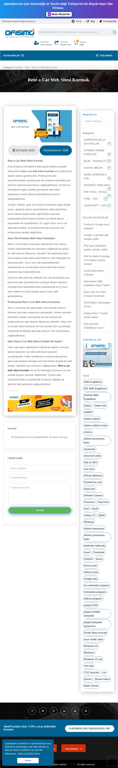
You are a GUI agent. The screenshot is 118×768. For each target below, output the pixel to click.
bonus (99, 559)
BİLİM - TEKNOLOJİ (95, 161)
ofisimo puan (91, 572)
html (86, 508)
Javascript (89, 449)
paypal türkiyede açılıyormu (93, 624)
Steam (87, 405)
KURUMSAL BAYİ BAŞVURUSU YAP (89, 728)
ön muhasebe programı (96, 585)
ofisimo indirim (92, 419)
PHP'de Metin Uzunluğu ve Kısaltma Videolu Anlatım (97, 260)
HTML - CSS (91, 198)
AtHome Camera (93, 495)
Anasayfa (18, 67)
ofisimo (88, 432)
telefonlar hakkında (94, 545)
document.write (92, 455)
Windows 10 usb (93, 659)
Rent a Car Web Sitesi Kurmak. (45, 67)
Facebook (98, 552)
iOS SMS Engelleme (95, 388)
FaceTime (103, 502)
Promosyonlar (108, 21)
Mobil (102, 515)
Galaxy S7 (89, 515)
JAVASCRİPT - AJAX (95, 205)
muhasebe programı (95, 592)
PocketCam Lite (92, 482)
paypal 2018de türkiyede (92, 614)
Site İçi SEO (90, 462)
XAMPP (88, 412)
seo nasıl (89, 469)
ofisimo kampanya (94, 528)
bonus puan (90, 565)
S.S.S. (77, 21)
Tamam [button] (28, 760)
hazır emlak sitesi (93, 639)
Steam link (100, 405)
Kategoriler (13, 55)
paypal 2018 (90, 605)
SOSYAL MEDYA (93, 168)
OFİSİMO (72, 764)
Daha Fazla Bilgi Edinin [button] (29, 753)
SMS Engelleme (93, 382)
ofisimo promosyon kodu (94, 440)
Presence (89, 502)
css (104, 672)
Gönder (40, 510)
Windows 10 (90, 646)
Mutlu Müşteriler (59, 14)
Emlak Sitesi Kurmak (95, 632)
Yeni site (88, 666)
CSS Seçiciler (91, 672)
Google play (90, 578)
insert (87, 552)
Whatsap (89, 522)
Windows (89, 652)
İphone (88, 679)
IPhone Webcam (93, 475)
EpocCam (89, 489)
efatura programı (93, 598)
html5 (95, 508)
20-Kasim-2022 (24, 150)
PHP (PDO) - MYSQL (95, 192)
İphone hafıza (102, 679)
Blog (90, 21)
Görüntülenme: (55, 150)
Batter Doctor (91, 685)
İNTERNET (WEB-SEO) (97, 185)
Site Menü (104, 55)
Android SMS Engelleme (91, 397)
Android (88, 559)
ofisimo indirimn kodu (95, 425)
